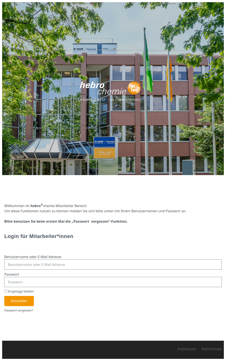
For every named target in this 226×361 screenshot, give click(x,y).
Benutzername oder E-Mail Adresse (32, 256)
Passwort (11, 274)
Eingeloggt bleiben (19, 291)
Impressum (187, 349)
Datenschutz (211, 349)
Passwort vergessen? (18, 310)
